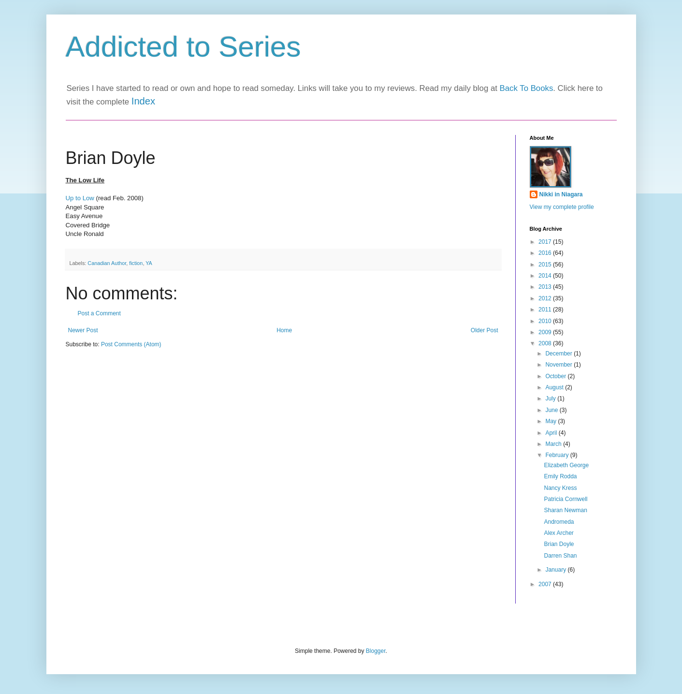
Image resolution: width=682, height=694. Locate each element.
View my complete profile (562, 207)
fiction (136, 263)
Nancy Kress (560, 488)
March (554, 444)
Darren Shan (560, 555)
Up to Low (80, 198)
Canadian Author (106, 263)
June (552, 410)
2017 (545, 241)
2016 (545, 253)
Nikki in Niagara (561, 194)
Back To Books (526, 88)
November (559, 364)
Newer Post (83, 330)
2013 (545, 286)
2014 (545, 275)
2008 (545, 343)
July (551, 398)
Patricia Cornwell (565, 499)
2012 (545, 298)
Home (284, 330)
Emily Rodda (560, 476)
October (556, 376)
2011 (545, 309)
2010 (545, 321)
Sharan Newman (565, 510)
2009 (545, 332)
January (556, 569)
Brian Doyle (559, 544)
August (555, 387)
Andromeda (559, 521)
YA (148, 263)
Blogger (376, 651)
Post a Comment (99, 313)
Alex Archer (558, 533)
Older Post (484, 330)
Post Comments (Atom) (131, 344)
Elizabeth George (566, 465)
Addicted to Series (183, 46)
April (551, 432)
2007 (545, 584)
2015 (545, 264)
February (557, 455)
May (551, 421)
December (559, 353)
